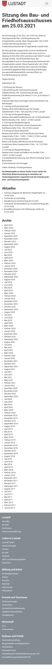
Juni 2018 (8, 462)
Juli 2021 (8, 372)
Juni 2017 (8, 494)
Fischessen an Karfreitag (14, 198)
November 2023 (11, 304)
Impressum (7, 528)
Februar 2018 (10, 472)
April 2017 (8, 500)
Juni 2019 (8, 429)
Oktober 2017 (10, 483)
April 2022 (8, 350)
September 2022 (11, 339)
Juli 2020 (8, 399)
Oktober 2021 (10, 364)
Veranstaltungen (9, 546)
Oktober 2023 (10, 307)
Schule (5, 577)
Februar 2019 (10, 440)
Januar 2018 (9, 475)
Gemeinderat (7, 647)
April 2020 (8, 407)
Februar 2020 (10, 413)
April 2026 (8, 225)
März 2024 (8, 293)
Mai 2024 (8, 288)
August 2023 (9, 312)
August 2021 (9, 369)
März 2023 (8, 326)
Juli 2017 (8, 491)
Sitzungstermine (9, 650)
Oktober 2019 (10, 421)
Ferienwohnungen (9, 601)
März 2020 (8, 410)
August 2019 (9, 426)
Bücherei (5, 584)
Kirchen (5, 552)
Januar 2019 (9, 443)
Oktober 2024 (10, 274)
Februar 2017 (10, 505)
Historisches (7, 587)
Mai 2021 (8, 377)
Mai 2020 (8, 404)
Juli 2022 (8, 345)
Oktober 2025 (10, 241)
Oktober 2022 (10, 337)
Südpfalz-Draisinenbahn (12, 612)
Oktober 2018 (10, 451)
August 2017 (9, 489)
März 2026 (8, 228)
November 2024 (11, 271)
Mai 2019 (8, 432)
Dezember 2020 (10, 388)
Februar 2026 (10, 231)
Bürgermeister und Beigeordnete (15, 643)
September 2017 (11, 486)
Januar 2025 (9, 266)
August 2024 (9, 279)
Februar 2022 (10, 356)
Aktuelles (6, 521)
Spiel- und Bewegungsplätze (14, 559)
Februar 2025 (10, 263)
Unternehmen (8, 629)
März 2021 (8, 380)
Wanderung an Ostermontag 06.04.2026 (21, 201)
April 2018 (8, 467)
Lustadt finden (8, 542)
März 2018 (8, 470)
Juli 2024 (8, 282)
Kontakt (5, 525)
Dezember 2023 (10, 301)
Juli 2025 (8, 250)
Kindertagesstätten (10, 574)
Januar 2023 (9, 331)
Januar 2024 (9, 298)
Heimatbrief (7, 591)
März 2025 (8, 260)
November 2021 (11, 361)
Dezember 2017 (10, 478)
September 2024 (11, 277)
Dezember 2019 (10, 415)
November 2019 (11, 418)
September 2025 (11, 244)
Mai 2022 (8, 347)
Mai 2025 (8, 255)
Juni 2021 (8, 375)
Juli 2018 (8, 459)
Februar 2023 (10, 328)
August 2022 (9, 342)
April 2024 (8, 290)
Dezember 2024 (10, 269)
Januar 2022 (9, 358)
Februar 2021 (10, 383)
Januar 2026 (9, 233)
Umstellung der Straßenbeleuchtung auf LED (20, 654)
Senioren (5, 556)
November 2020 (11, 391)
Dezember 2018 (10, 445)
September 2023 (11, 309)
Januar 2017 (9, 508)
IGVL (4, 626)
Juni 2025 (8, 252)
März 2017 (8, 502)
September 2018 (11, 453)
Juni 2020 (8, 402)
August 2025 (9, 247)
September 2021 (11, 366)
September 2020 (11, 396)
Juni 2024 (8, 285)
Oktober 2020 (10, 394)
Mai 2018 (8, 464)
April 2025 (8, 258)
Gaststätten (7, 605)
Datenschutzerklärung (11, 531)
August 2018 (9, 456)
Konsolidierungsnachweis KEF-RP (16, 657)
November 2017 (11, 481)
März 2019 (8, 437)
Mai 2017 (8, 497)
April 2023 (8, 323)
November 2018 (11, 448)
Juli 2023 (8, 315)
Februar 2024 (10, 296)
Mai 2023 (8, 320)
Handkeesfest (8, 615)
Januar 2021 (9, 385)
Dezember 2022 (10, 334)
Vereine (5, 549)
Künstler (5, 580)
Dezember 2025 (10, 236)
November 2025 (11, 239)
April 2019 (8, 434)
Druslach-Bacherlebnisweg (13, 608)
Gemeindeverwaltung (11, 640)
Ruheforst (6, 563)
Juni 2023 (8, 318)
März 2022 (8, 353)
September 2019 (11, 424)
